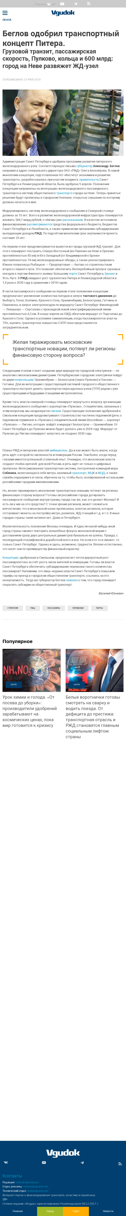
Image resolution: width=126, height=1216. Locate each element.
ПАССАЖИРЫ (53, 608)
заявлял (72, 580)
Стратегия (13, 608)
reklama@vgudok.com (35, 1186)
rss (88, 4)
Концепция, (11, 557)
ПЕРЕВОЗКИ (78, 608)
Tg (75, 4)
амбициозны (58, 450)
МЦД (101, 473)
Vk (48, 4)
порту (73, 273)
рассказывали (72, 220)
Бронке (110, 273)
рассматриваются (39, 224)
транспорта (64, 193)
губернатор (84, 166)
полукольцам (23, 379)
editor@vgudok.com (27, 1182)
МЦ (90, 473)
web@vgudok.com (37, 1191)
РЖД (33, 608)
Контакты (12, 1175)
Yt (62, 4)
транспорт (79, 473)
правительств (89, 179)
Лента (7, 19)
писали (56, 411)
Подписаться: (37, 4)
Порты (99, 608)
